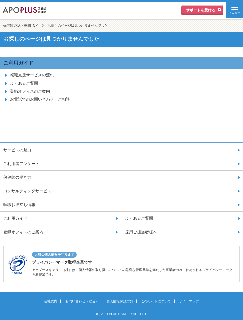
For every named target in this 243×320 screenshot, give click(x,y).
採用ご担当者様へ (141, 232)
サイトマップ (189, 301)
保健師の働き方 (17, 177)
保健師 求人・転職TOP (20, 25)
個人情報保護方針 (119, 301)
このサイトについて (156, 301)
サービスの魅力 (17, 150)
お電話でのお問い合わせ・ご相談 (40, 99)
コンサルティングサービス (27, 191)
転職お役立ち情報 (19, 204)
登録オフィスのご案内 (30, 91)
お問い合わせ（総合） (82, 301)
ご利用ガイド (18, 63)
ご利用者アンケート (21, 163)
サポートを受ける (200, 10)
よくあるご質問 (24, 83)
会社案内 (50, 301)
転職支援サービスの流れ (32, 75)
